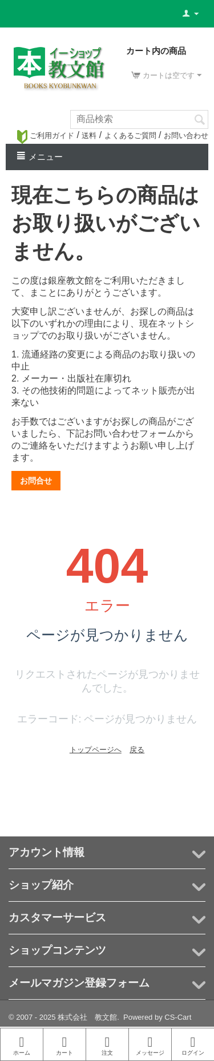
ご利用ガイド (45, 135)
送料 (89, 135)
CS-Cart (177, 1017)
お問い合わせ (186, 135)
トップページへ (96, 749)
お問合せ (36, 480)
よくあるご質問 (130, 135)
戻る (137, 749)
